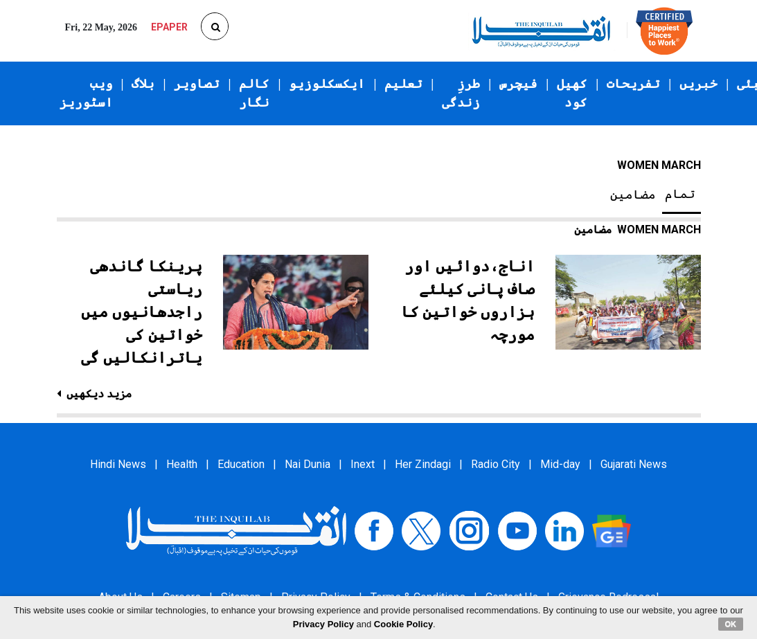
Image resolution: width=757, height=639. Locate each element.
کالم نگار (254, 93)
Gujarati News (633, 464)
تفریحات (633, 84)
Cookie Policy (403, 624)
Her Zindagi (423, 464)
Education (241, 464)
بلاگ (143, 84)
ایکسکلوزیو (327, 84)
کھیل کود (572, 93)
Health (181, 464)
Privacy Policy (323, 624)
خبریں (698, 84)
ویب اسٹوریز (86, 93)
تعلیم (403, 84)
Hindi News (118, 464)
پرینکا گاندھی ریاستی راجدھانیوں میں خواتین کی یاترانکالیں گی (141, 312)
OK (731, 624)
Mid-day (560, 464)
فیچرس (518, 84)
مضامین (633, 194)
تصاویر (197, 84)
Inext (362, 464)
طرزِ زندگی (461, 93)
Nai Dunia (307, 464)
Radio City (495, 464)
